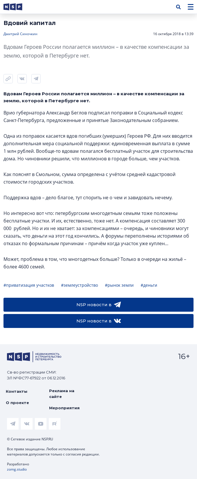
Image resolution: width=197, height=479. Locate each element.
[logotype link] (17, 6)
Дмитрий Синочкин (20, 33)
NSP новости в (98, 304)
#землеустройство (79, 285)
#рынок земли (119, 285)
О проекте (17, 402)
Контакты (16, 391)
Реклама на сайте (61, 393)
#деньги (149, 285)
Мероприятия (64, 408)
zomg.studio (17, 469)
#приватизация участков (28, 285)
